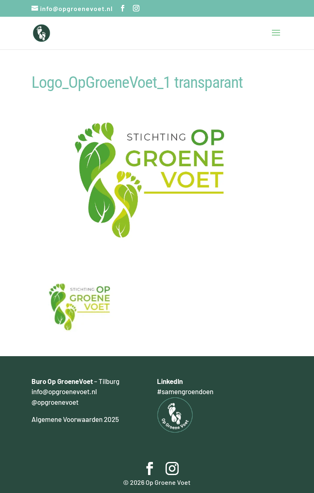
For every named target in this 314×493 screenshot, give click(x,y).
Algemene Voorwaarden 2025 (75, 419)
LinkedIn (170, 381)
